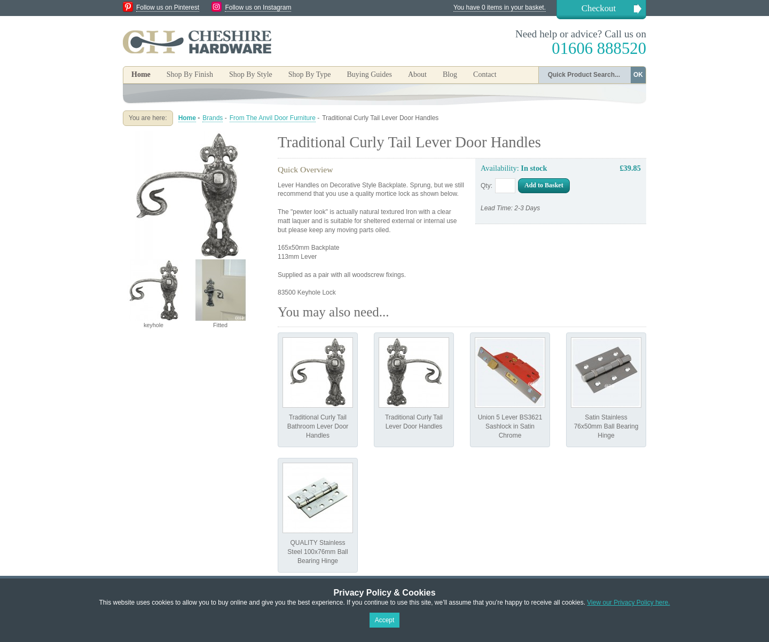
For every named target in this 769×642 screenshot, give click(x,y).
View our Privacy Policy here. (628, 602)
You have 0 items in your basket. (499, 7)
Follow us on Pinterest (167, 7)
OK (638, 74)
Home (141, 74)
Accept (385, 620)
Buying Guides (369, 74)
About (417, 74)
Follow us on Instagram (258, 7)
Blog (450, 74)
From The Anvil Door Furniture (273, 118)
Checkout (599, 8)
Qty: (486, 185)
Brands (212, 118)
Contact (485, 74)
